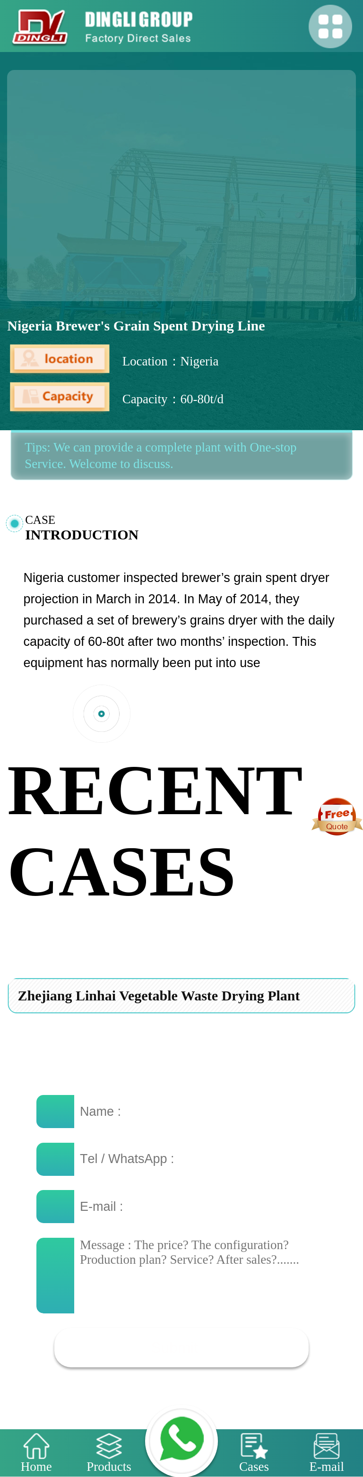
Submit (174, 1347)
